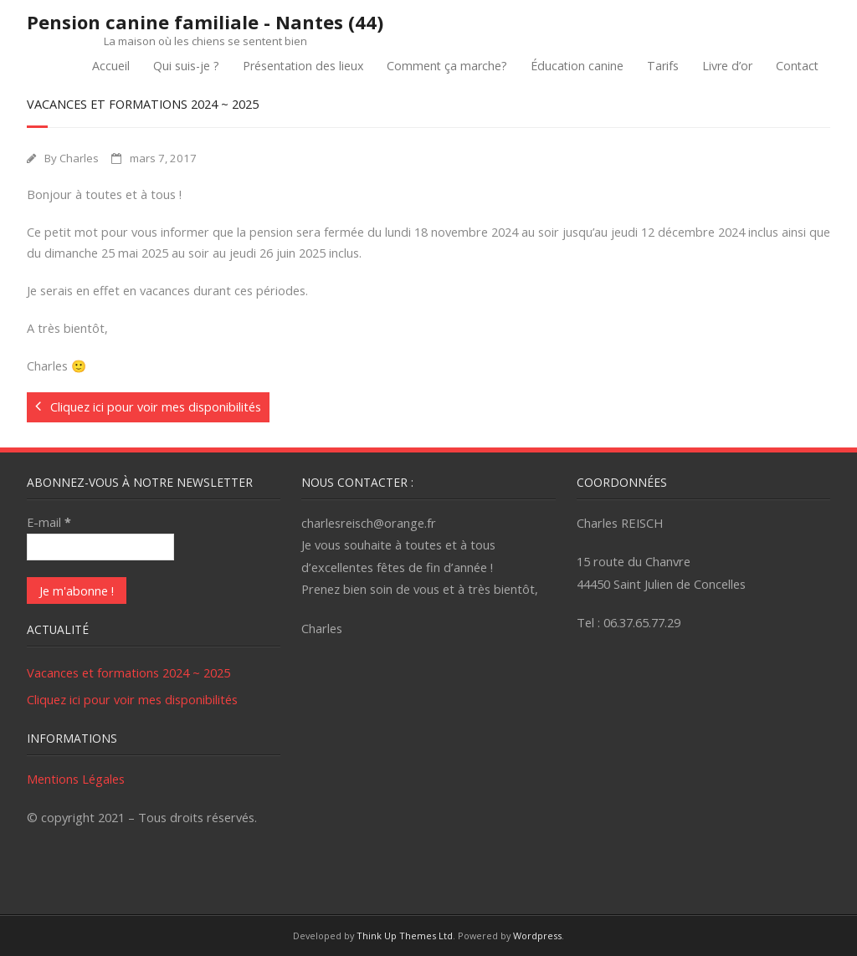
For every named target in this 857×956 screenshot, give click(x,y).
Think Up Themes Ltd (405, 935)
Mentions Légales (76, 778)
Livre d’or (727, 66)
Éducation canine (577, 66)
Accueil (111, 66)
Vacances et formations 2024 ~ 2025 (128, 672)
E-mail (49, 522)
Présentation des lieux (303, 66)
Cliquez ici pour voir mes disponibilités (132, 699)
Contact (797, 66)
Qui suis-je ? (186, 66)
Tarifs (663, 66)
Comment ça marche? (447, 66)
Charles (79, 158)
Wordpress (537, 935)
